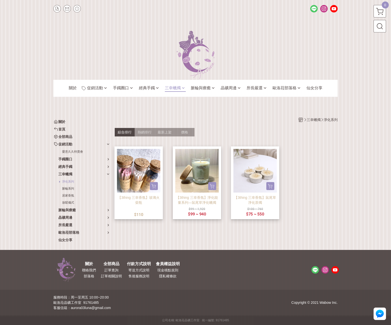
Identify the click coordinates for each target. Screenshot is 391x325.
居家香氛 (68, 195)
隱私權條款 (168, 276)
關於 (89, 264)
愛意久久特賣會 (72, 151)
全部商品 (111, 264)
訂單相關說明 (111, 276)
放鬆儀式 (68, 202)
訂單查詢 (111, 270)
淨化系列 (68, 181)
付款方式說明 (139, 264)
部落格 (89, 276)
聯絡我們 (89, 270)
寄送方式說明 (138, 270)
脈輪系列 (68, 188)
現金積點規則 (167, 270)
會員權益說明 (168, 264)
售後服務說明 (138, 276)
